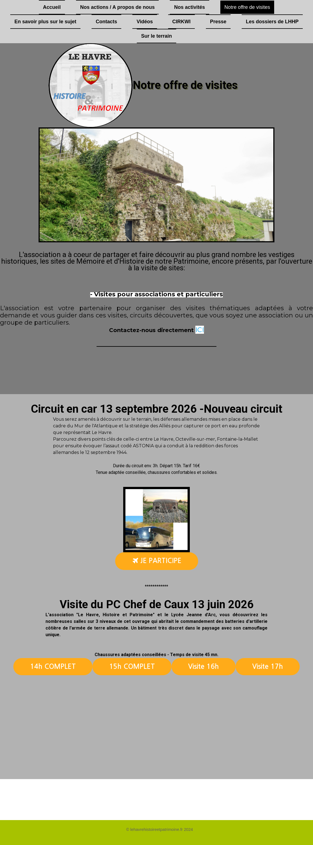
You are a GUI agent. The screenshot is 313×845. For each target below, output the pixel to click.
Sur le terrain (156, 36)
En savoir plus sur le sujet (45, 21)
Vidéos (145, 21)
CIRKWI (181, 21)
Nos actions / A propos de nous (117, 7)
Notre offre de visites (247, 7)
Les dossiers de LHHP (272, 21)
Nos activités (189, 7)
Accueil (52, 7)
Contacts (106, 21)
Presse (218, 21)
